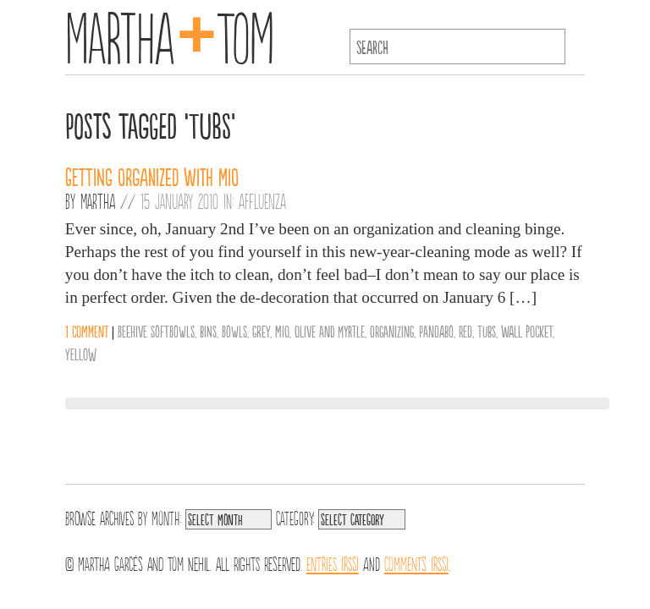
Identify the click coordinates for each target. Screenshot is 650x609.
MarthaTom (169, 34)
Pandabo (436, 330)
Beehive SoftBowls (156, 330)
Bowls (234, 330)
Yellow (80, 353)
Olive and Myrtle (330, 330)
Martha (97, 200)
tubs (486, 330)
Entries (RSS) (332, 562)
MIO (282, 330)
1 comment (86, 330)
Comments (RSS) (416, 562)
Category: (295, 517)
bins (208, 330)
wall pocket (527, 330)
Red (465, 330)
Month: (166, 517)
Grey (261, 330)
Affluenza (262, 200)
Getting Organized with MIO (152, 176)
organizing (392, 330)
